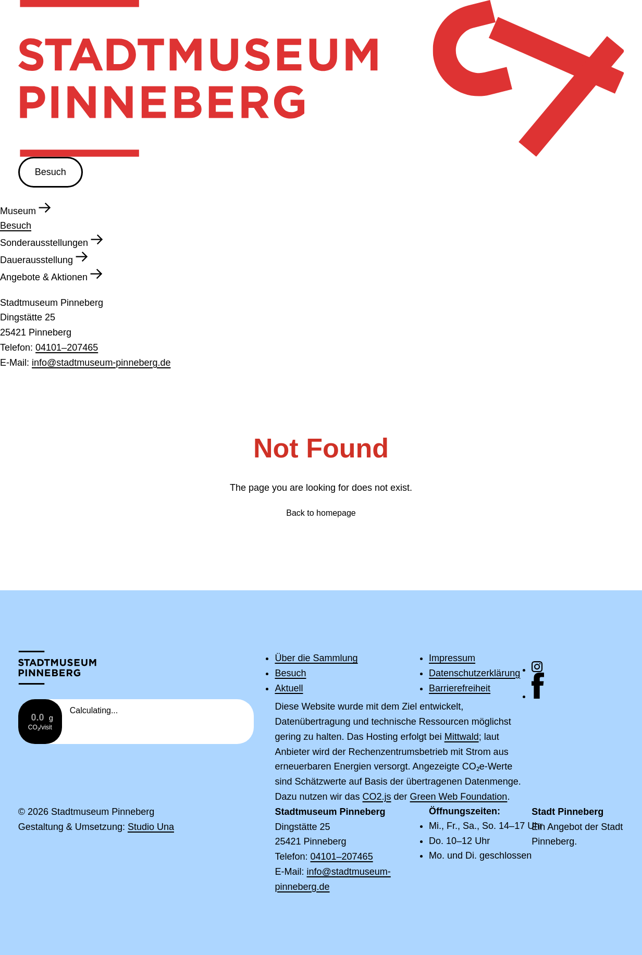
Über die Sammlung (316, 658)
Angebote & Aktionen (51, 275)
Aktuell (289, 688)
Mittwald (462, 736)
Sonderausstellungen (51, 240)
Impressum (452, 658)
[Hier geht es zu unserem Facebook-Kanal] (578, 686)
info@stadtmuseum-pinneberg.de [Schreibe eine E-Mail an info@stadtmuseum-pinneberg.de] (101, 362)
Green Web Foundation (459, 796)
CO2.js (377, 796)
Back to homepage (320, 512)
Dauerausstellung (44, 258)
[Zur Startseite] (64, 668)
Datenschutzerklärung (474, 673)
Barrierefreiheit (459, 688)
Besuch (50, 172)
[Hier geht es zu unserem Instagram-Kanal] (578, 667)
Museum (25, 209)
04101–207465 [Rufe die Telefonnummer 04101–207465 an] (66, 347)
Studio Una (151, 827)
